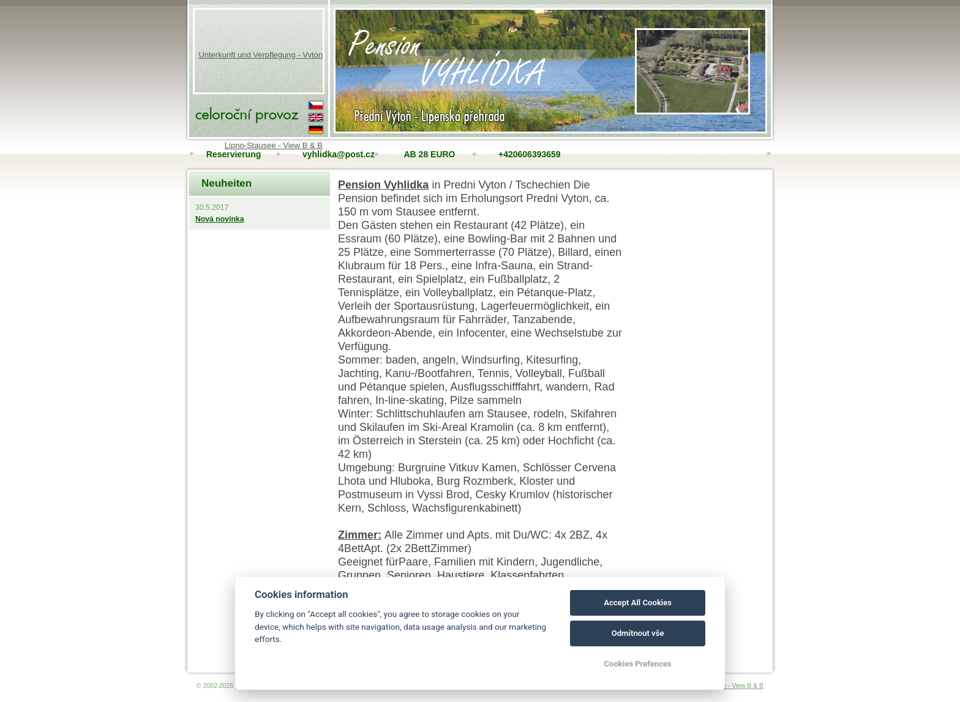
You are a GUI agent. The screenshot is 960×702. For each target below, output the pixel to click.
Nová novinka (219, 219)
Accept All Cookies (638, 602)
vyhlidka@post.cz (331, 154)
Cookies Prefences (637, 663)
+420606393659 (527, 154)
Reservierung (233, 154)
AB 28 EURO (429, 154)
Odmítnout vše (638, 633)
